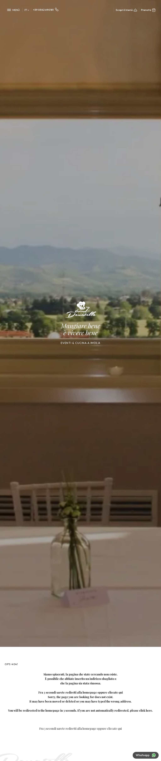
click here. (146, 710)
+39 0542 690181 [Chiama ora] (45, 9)
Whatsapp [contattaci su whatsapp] (146, 755)
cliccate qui (115, 692)
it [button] (27, 9)
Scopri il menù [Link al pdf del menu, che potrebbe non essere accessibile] (126, 9)
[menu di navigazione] (13, 10)
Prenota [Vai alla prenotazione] (148, 9)
